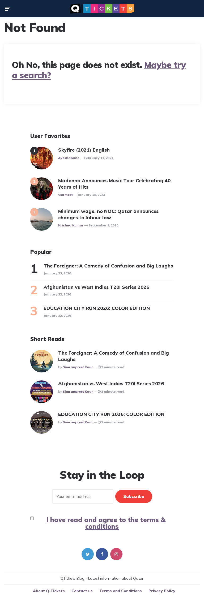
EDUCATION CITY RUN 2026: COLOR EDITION (97, 308)
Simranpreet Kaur (78, 367)
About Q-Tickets (49, 590)
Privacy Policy (161, 590)
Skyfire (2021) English (84, 150)
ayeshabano (68, 158)
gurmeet (65, 195)
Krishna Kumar (71, 225)
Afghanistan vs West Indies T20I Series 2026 (96, 287)
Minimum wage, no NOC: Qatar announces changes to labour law (108, 214)
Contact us (82, 590)
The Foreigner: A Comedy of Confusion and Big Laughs (108, 266)
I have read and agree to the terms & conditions (105, 523)
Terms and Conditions (120, 590)
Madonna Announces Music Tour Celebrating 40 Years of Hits (114, 183)
